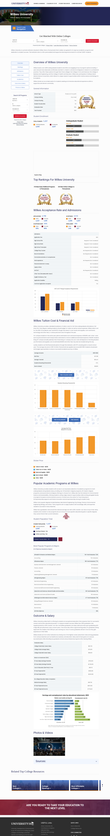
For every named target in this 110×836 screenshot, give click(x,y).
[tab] (102, 784)
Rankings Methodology (47, 832)
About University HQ (47, 826)
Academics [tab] (20, 79)
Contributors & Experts (47, 828)
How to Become (75, 826)
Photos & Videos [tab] (20, 87)
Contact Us (44, 834)
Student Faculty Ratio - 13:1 (42, 539)
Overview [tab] (20, 63)
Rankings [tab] (20, 67)
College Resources (76, 828)
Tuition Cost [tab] (20, 75)
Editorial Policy (45, 830)
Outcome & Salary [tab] (20, 83)
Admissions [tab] (20, 71)
